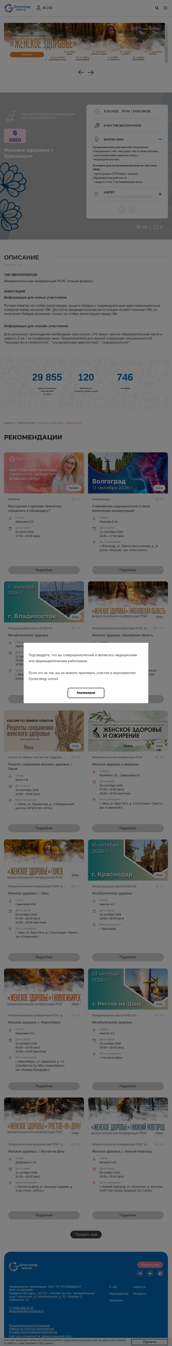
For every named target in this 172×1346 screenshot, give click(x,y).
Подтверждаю (86, 692)
